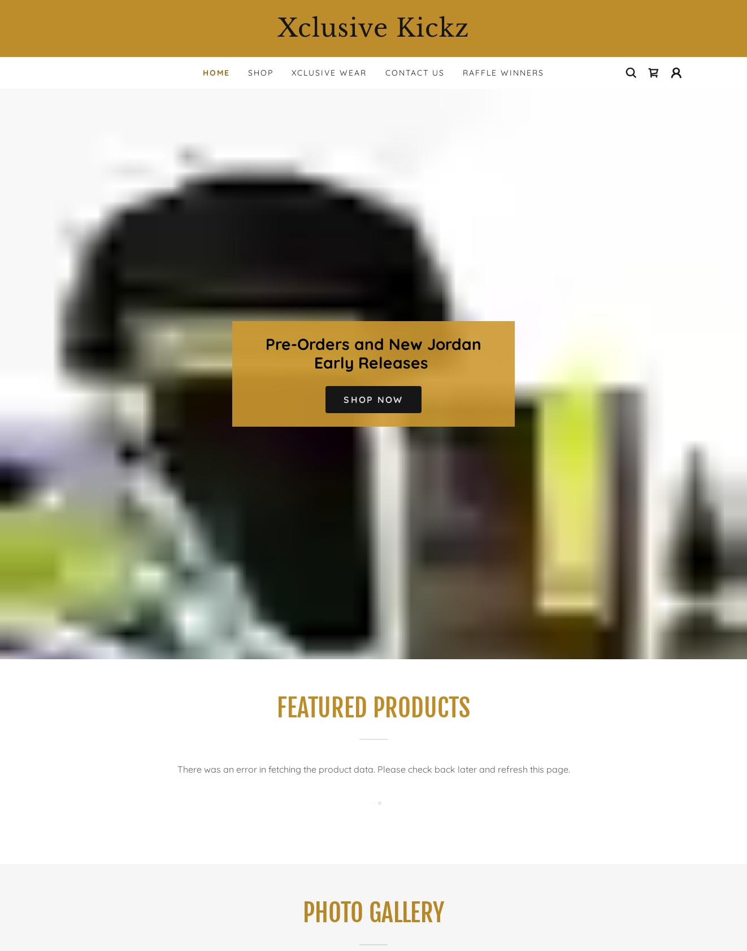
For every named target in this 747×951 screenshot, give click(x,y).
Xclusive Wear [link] (329, 73)
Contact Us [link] (415, 73)
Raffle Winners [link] (503, 73)
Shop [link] (260, 73)
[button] (676, 73)
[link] (373, 33)
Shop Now (373, 399)
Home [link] (216, 73)
